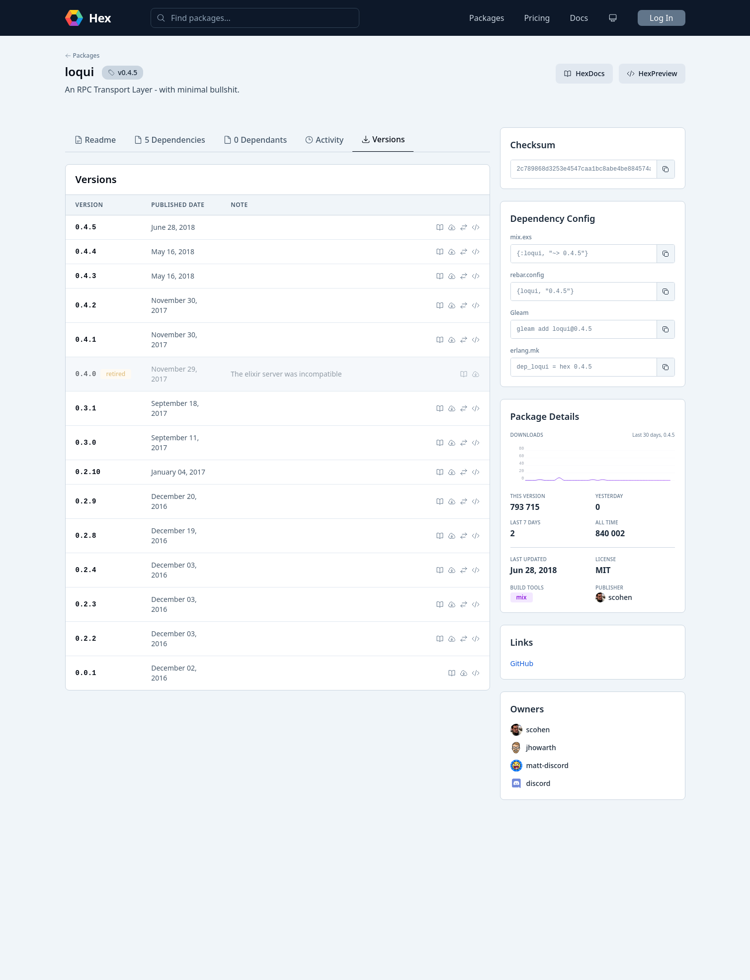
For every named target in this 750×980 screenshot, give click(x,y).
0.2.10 (88, 472)
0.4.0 (86, 374)
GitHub (522, 663)
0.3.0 (86, 442)
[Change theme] (613, 18)
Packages (486, 17)
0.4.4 (86, 251)
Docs (579, 17)
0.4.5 (86, 227)
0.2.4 (86, 570)
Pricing (537, 17)
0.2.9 (86, 501)
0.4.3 (86, 276)
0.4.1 (86, 339)
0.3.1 (86, 408)
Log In (661, 17)
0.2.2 (86, 638)
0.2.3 (86, 604)
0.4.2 (86, 305)
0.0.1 (86, 673)
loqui (79, 71)
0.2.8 (86, 535)
